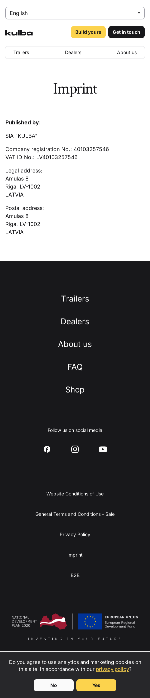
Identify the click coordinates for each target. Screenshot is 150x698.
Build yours (88, 32)
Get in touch (126, 32)
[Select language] (75, 13)
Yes (96, 685)
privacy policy (112, 669)
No (53, 685)
